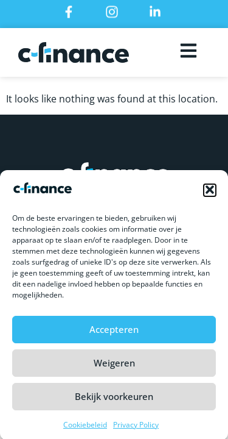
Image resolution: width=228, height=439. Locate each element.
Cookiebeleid (85, 428)
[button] (210, 193)
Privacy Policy (136, 428)
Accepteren (114, 333)
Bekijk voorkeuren (114, 400)
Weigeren (114, 366)
